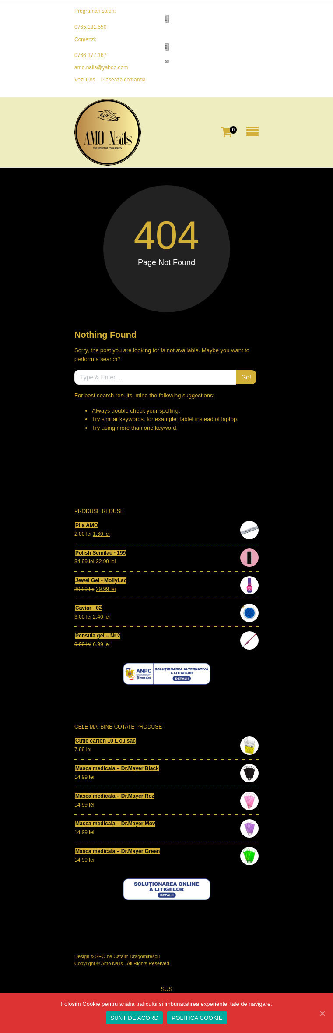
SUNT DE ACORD (134, 1018)
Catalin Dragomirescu (136, 956)
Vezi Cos (84, 80)
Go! (246, 377)
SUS (166, 989)
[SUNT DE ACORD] (322, 1013)
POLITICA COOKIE (197, 1018)
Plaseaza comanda (123, 80)
